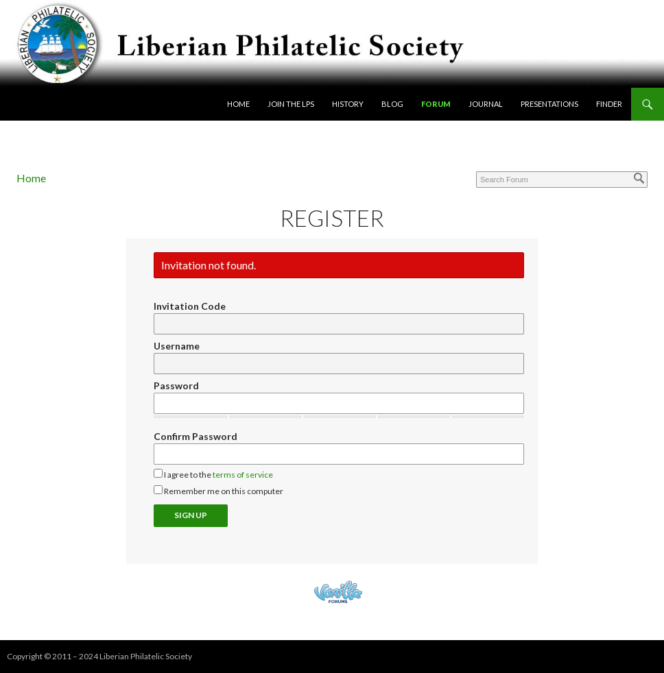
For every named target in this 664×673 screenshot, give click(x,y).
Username (177, 346)
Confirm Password (195, 436)
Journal (486, 103)
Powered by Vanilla (338, 591)
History (348, 103)
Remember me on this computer (218, 490)
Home (238, 103)
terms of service (243, 474)
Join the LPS (291, 103)
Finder (609, 103)
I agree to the (213, 474)
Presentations (549, 103)
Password (176, 385)
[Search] (639, 178)
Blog (392, 103)
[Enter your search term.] (562, 179)
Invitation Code (190, 306)
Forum (436, 103)
